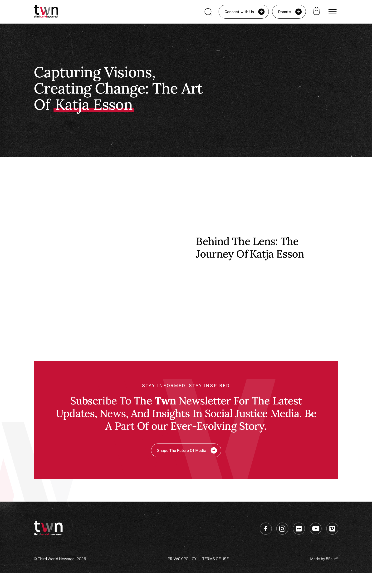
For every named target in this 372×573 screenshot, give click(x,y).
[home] (46, 12)
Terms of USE (215, 558)
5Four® (332, 558)
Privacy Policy (182, 558)
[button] (332, 11)
